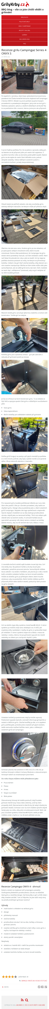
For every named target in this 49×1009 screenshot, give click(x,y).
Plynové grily (31, 981)
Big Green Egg (24, 39)
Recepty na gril (24, 30)
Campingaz (24, 981)
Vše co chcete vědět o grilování (35, 1005)
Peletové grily (24, 22)
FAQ (24, 43)
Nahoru (6, 987)
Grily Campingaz (24, 26)
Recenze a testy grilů (41, 981)
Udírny (24, 35)
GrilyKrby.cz (20, 1005)
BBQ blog (24, 17)
